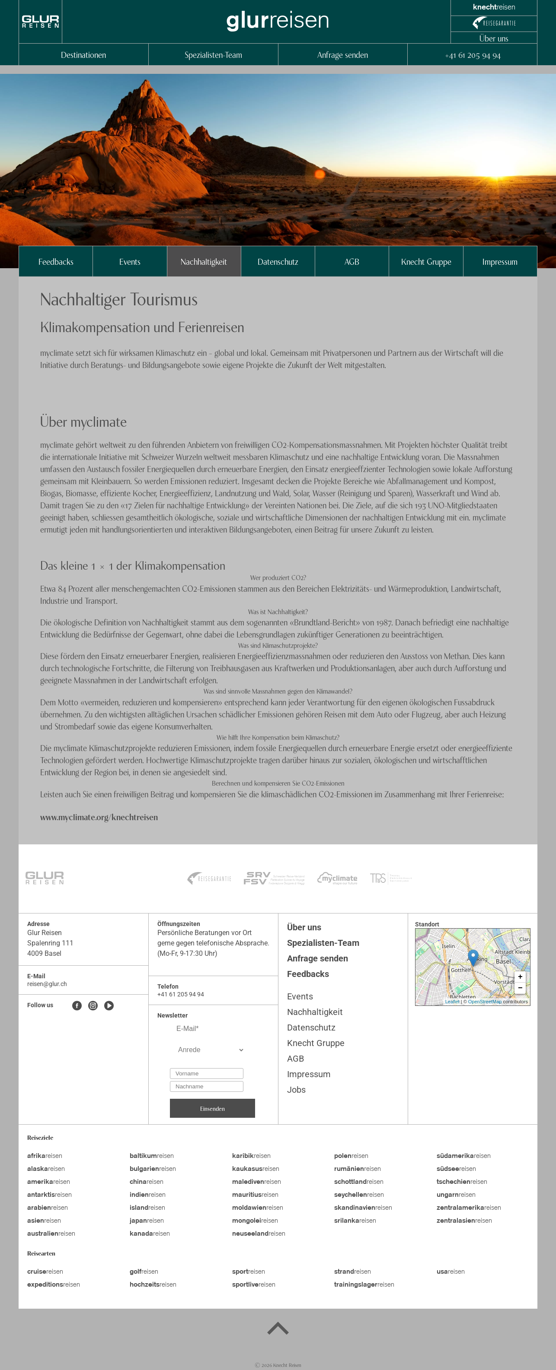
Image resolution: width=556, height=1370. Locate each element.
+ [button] (520, 977)
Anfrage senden (342, 54)
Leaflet (452, 1001)
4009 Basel (44, 953)
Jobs (296, 1090)
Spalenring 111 (50, 943)
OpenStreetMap (485, 1001)
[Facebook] (77, 1006)
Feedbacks (55, 261)
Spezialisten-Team (213, 54)
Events (130, 261)
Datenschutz (278, 261)
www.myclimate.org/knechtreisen (99, 816)
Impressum (500, 261)
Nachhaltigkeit (204, 261)
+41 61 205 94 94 (472, 54)
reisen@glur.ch (47, 983)
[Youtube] (109, 1006)
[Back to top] (278, 1330)
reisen (44, 1156)
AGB (352, 261)
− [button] (520, 988)
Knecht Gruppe (426, 261)
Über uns (493, 38)
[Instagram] (93, 1006)
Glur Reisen (44, 933)
